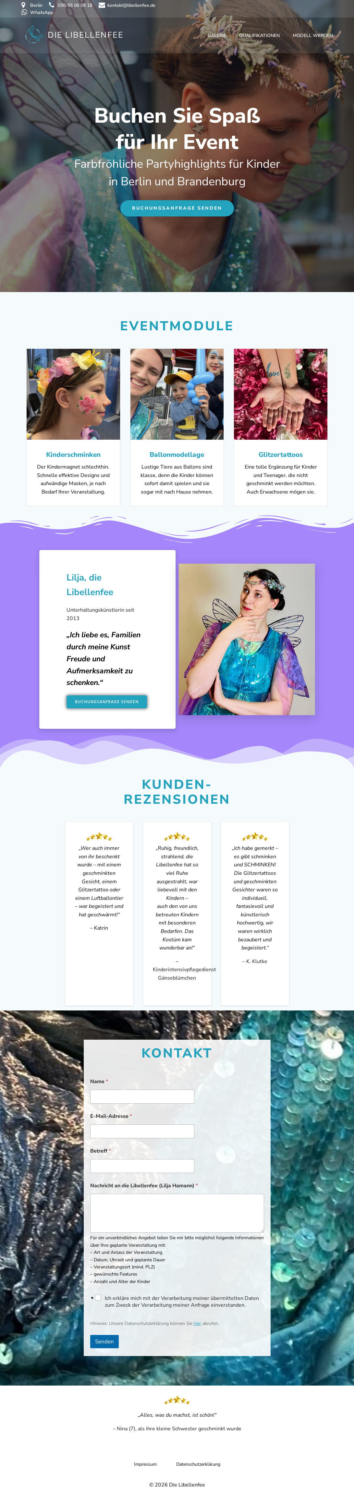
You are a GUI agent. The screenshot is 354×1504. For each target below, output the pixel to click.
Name (99, 1082)
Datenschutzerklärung (198, 1464)
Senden (104, 1341)
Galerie (217, 35)
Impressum (145, 1464)
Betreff (100, 1151)
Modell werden (313, 35)
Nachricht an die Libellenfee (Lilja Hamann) (144, 1186)
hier (197, 1323)
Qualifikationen (259, 35)
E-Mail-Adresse (111, 1116)
